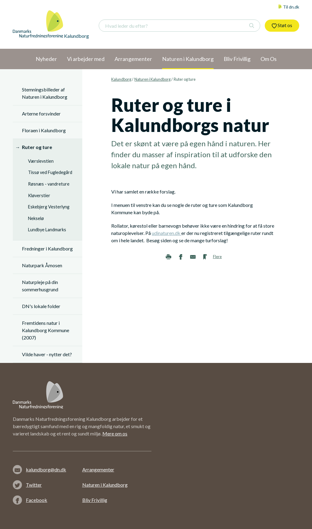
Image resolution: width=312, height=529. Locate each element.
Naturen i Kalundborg (152, 79)
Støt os (282, 25)
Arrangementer (98, 469)
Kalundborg (121, 79)
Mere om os (114, 433)
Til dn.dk (288, 6)
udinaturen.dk (166, 233)
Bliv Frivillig (94, 500)
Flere (217, 256)
